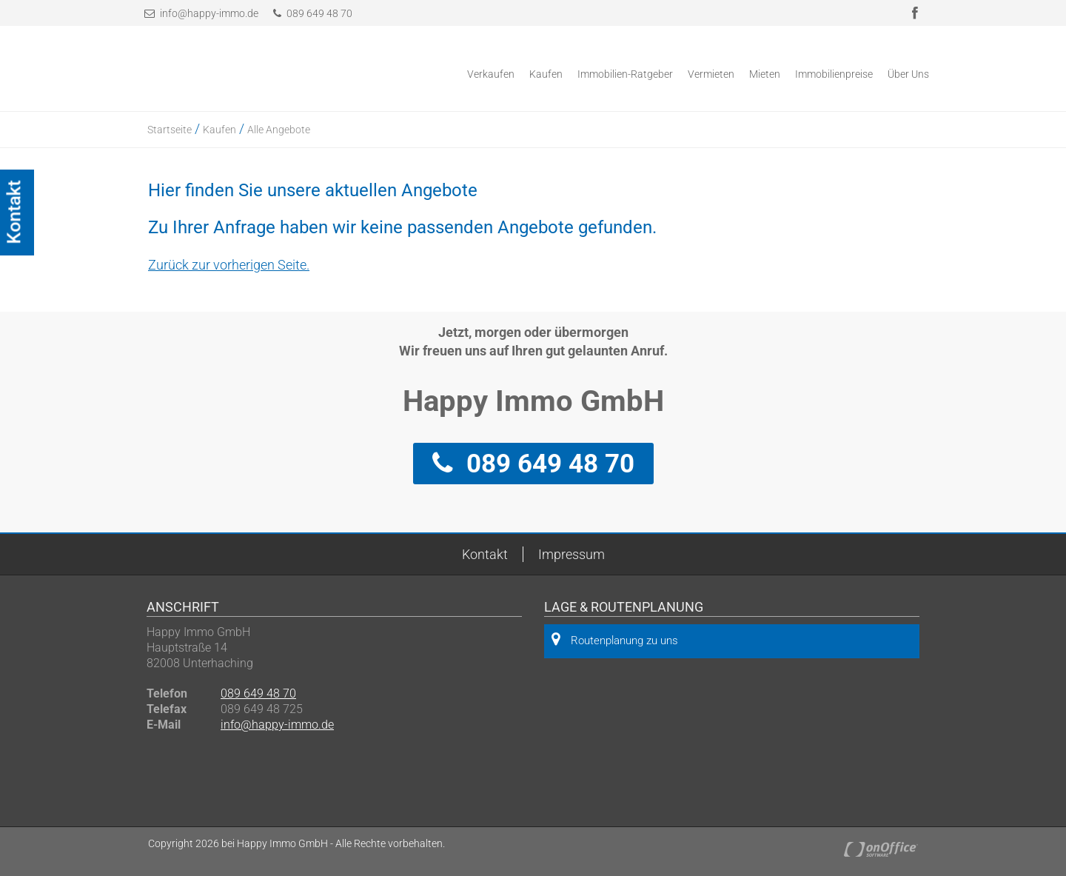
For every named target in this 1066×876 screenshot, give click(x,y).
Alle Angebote (278, 130)
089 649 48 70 (312, 13)
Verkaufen (490, 74)
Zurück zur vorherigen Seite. (228, 265)
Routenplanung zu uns (615, 639)
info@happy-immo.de (209, 13)
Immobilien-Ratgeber (625, 74)
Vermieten (711, 74)
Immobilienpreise (834, 74)
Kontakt (485, 554)
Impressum (571, 554)
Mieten (764, 74)
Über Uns (908, 74)
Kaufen (546, 74)
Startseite (169, 130)
